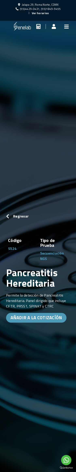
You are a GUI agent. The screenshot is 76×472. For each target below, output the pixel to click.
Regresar (21, 216)
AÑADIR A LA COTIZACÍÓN (36, 317)
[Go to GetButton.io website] (66, 468)
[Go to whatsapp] (66, 460)
